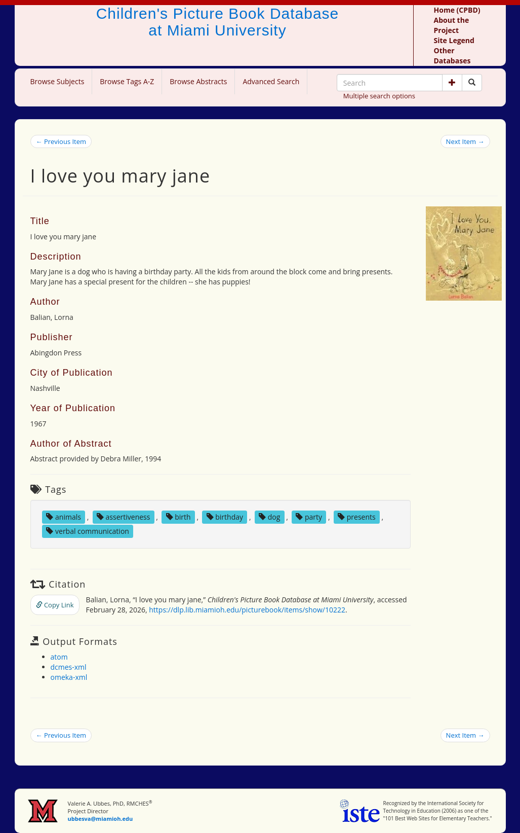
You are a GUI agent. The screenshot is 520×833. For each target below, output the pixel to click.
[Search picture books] (472, 82)
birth (178, 517)
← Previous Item (61, 141)
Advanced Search (271, 81)
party (309, 517)
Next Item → (465, 141)
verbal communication (87, 531)
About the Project (451, 25)
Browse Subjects (57, 81)
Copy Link (55, 604)
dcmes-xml (69, 667)
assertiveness (123, 517)
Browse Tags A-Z (127, 81)
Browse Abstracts (198, 81)
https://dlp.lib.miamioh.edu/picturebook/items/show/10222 (247, 609)
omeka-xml (69, 677)
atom (59, 657)
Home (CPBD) (457, 10)
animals (63, 517)
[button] (452, 82)
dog (269, 517)
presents (357, 517)
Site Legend (454, 40)
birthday (225, 517)
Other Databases (452, 55)
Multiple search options (379, 95)
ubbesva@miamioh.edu (100, 818)
